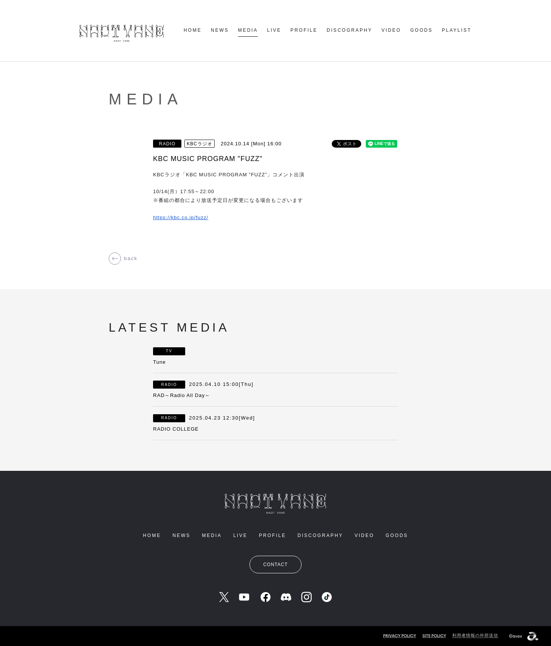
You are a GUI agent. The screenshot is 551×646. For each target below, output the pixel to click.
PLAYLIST (456, 30)
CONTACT (275, 564)
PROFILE (304, 30)
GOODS (421, 30)
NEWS (220, 30)
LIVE (274, 30)
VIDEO (391, 30)
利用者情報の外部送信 (475, 635)
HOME (193, 30)
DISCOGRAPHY (349, 30)
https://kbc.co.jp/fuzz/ (180, 217)
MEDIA (248, 30)
